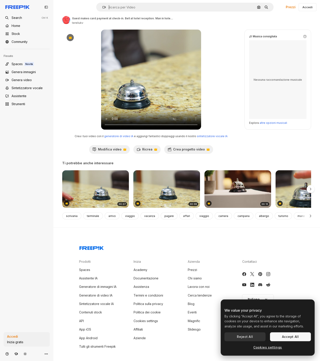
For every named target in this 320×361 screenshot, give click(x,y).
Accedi (307, 7)
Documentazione (146, 278)
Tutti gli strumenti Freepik (97, 346)
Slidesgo (194, 329)
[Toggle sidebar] (46, 7)
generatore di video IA (118, 136)
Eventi (192, 312)
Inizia (137, 261)
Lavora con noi (199, 287)
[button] (102, 7)
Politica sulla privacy (148, 304)
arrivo (112, 216)
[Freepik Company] (91, 247)
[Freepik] (17, 7)
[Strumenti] (27, 104)
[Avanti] (310, 215)
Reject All (245, 337)
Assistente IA (88, 278)
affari (186, 216)
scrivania (72, 216)
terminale (93, 216)
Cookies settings (146, 321)
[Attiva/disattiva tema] (25, 353)
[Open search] (27, 17)
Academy (140, 270)
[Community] (27, 41)
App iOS (85, 329)
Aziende (140, 338)
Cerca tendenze (200, 295)
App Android (88, 338)
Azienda (194, 261)
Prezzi (291, 7)
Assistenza (141, 287)
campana (244, 216)
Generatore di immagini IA (97, 287)
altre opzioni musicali (273, 122)
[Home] (27, 25)
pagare (169, 216)
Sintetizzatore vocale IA (96, 304)
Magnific (194, 321)
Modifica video (109, 150)
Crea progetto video (189, 150)
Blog (191, 304)
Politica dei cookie (147, 312)
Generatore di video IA (95, 295)
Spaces (84, 270)
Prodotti (85, 261)
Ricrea (147, 150)
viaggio (130, 216)
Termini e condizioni (148, 295)
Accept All (290, 337)
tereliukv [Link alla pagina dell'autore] (77, 22)
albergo (264, 216)
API (81, 321)
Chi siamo (195, 278)
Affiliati (138, 329)
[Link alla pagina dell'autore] (66, 20)
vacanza (149, 216)
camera (223, 216)
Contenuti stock (90, 312)
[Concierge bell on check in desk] (237, 189)
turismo (283, 216)
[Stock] (27, 33)
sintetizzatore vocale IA (212, 136)
